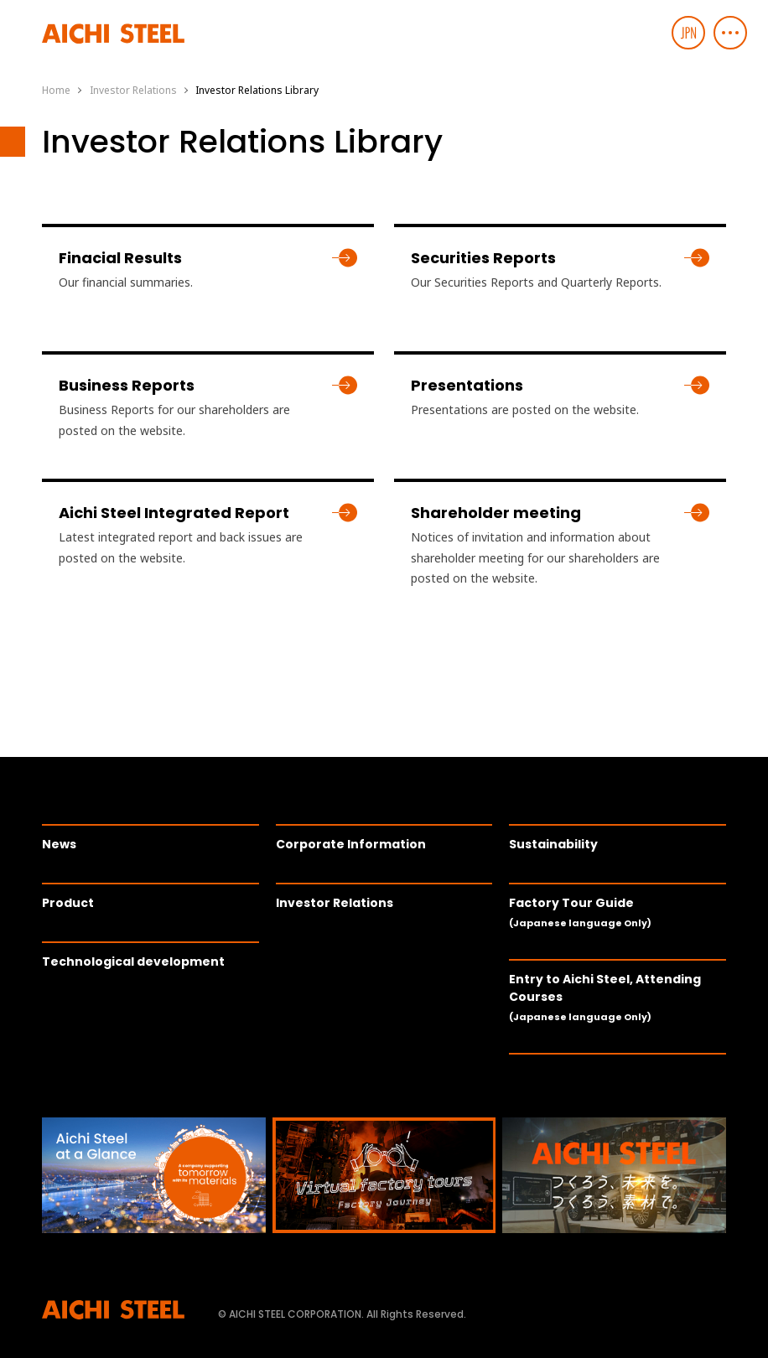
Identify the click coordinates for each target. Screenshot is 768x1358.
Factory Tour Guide (580, 912)
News (59, 844)
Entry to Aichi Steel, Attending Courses (605, 997)
